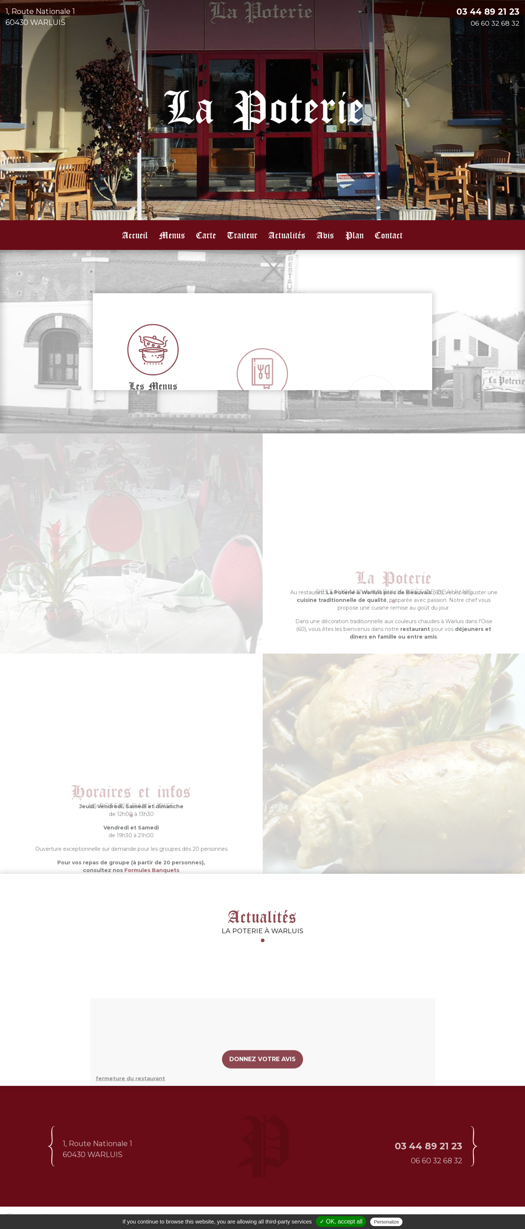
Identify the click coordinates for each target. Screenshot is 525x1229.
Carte (206, 235)
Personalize (386, 1222)
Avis (325, 235)
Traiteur (242, 235)
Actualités (287, 235)
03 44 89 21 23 (487, 12)
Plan (354, 235)
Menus (172, 235)
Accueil (135, 235)
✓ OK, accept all (341, 1221)
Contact (389, 235)
